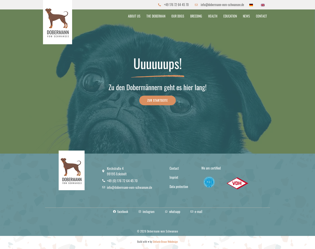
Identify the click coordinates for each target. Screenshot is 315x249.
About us (134, 16)
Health (212, 16)
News (246, 16)
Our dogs (177, 16)
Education (230, 16)
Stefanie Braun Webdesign (165, 242)
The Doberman (155, 16)
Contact (261, 16)
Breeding (196, 16)
